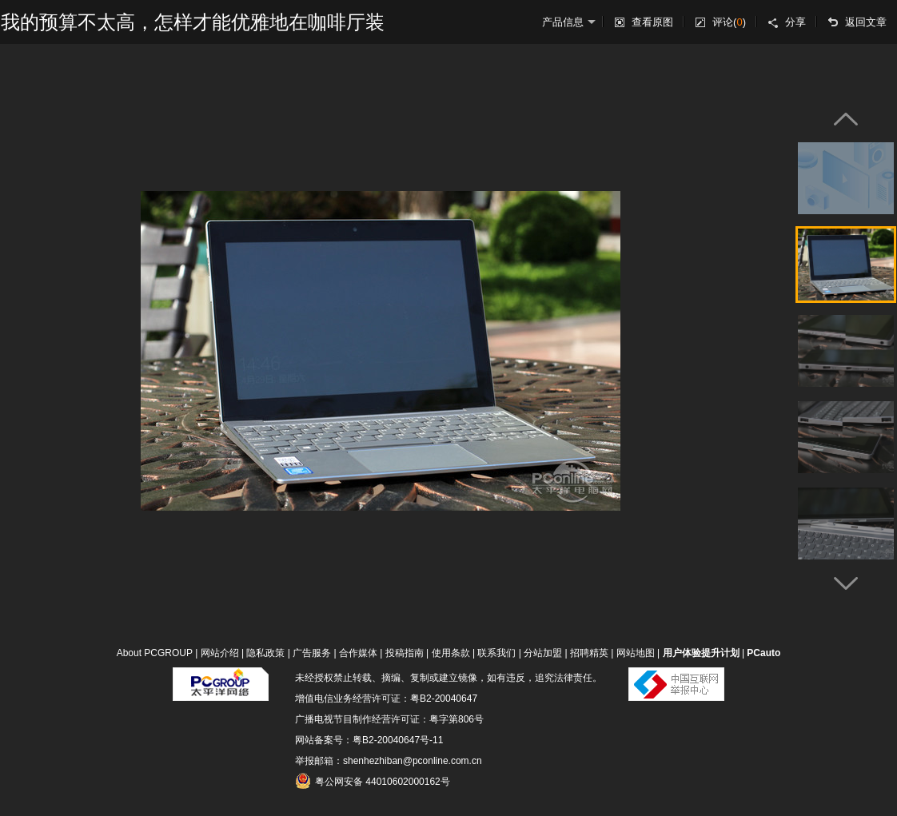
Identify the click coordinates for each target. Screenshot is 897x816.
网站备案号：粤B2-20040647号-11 (369, 740)
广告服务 (312, 653)
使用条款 (451, 653)
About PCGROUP (155, 653)
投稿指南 (404, 653)
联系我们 (496, 653)
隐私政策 (265, 653)
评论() (729, 22)
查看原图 (652, 22)
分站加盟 (543, 653)
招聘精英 (589, 653)
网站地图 (635, 653)
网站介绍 (220, 653)
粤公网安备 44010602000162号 (372, 781)
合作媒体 (358, 653)
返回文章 (866, 22)
